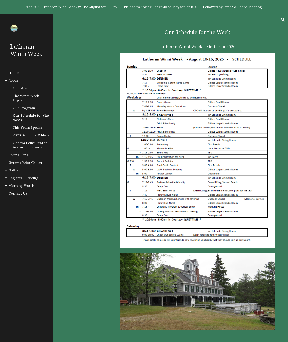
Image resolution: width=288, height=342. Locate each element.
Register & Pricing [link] (23, 178)
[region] (144, 7)
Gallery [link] (14, 170)
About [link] (13, 80)
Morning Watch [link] (21, 185)
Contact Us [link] (18, 193)
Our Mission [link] (23, 88)
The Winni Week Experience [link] (26, 98)
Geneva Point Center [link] (26, 162)
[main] (197, 39)
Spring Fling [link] (18, 155)
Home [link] (14, 73)
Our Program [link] (24, 108)
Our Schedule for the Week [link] (31, 117)
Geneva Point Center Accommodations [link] (30, 145)
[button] (283, 20)
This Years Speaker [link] (28, 127)
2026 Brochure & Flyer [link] (31, 135)
